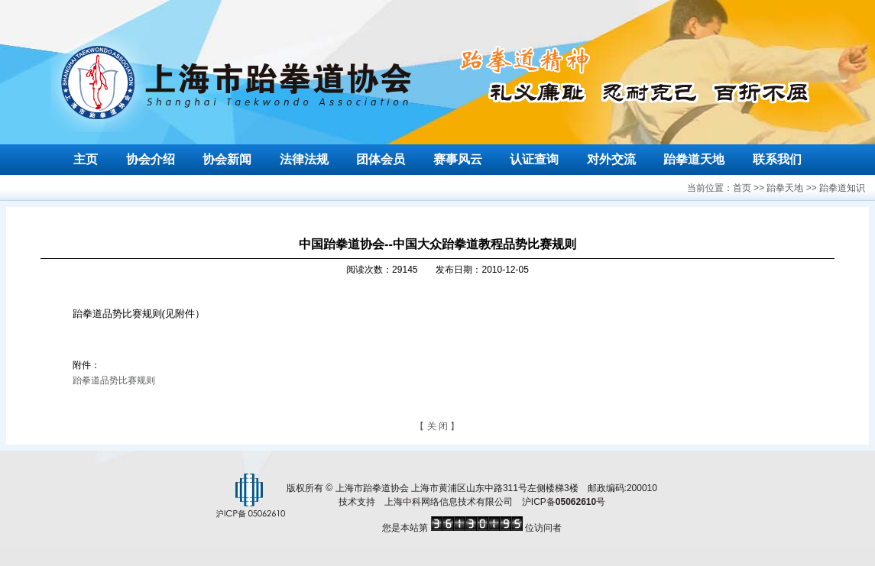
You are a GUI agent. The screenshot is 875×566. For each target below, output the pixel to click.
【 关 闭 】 (437, 426)
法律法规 (304, 159)
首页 (742, 188)
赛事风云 (457, 159)
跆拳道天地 (693, 159)
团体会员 (380, 159)
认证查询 (534, 159)
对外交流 (611, 159)
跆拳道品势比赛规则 (114, 380)
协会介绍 (150, 159)
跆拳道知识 (842, 188)
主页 (85, 159)
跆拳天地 (784, 188)
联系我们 (777, 159)
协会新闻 (227, 159)
